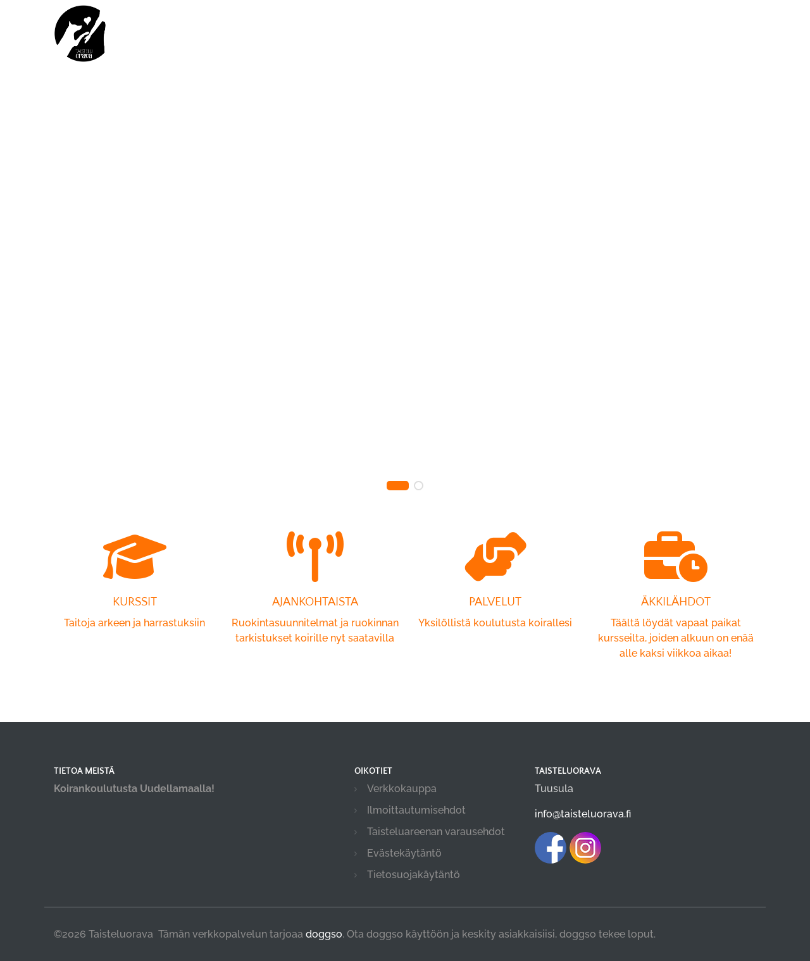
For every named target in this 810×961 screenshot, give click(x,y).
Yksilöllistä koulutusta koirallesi (495, 597)
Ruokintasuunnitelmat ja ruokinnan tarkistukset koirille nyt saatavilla (315, 605)
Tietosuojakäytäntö (413, 875)
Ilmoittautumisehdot (416, 810)
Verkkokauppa (402, 789)
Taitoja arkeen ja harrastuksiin (134, 597)
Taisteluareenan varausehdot (436, 832)
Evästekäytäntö (404, 853)
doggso (324, 934)
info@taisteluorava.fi (583, 814)
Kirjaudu (682, 27)
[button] (397, 486)
